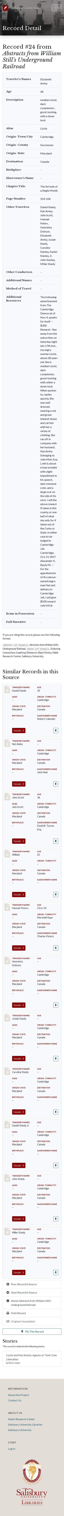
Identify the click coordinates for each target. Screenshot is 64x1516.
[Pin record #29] (55, 1272)
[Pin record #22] (55, 948)
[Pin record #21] (55, 894)
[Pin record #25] (55, 1058)
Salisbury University (19, 1429)
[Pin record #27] (55, 1165)
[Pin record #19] (55, 784)
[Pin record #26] (55, 1112)
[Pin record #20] (55, 841)
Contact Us (14, 1400)
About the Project (18, 1394)
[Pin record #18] (55, 730)
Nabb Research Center (21, 1419)
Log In (11, 1448)
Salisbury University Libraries (25, 1424)
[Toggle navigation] (56, 7)
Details (19, 730)
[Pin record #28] (55, 1218)
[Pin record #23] (55, 1005)
